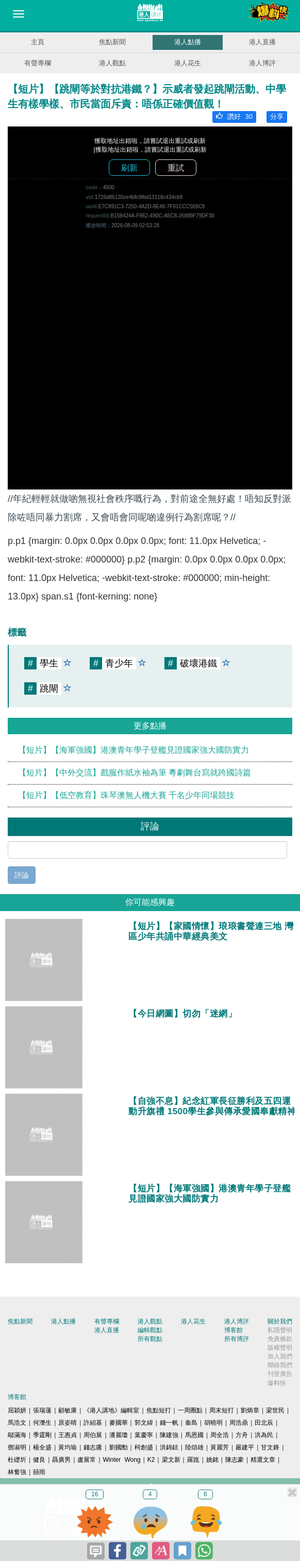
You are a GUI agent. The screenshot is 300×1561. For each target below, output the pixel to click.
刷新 (129, 168)
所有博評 (236, 1338)
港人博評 (262, 63)
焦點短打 (158, 1410)
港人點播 (187, 42)
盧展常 (86, 1459)
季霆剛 (42, 1435)
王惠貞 (67, 1435)
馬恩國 (194, 1435)
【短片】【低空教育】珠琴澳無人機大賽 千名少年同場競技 (126, 795)
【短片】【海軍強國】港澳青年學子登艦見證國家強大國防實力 (133, 750)
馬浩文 (17, 1422)
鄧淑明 (17, 1447)
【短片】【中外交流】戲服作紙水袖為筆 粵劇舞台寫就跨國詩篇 (134, 772)
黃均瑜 (67, 1447)
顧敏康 (67, 1410)
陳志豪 (234, 1459)
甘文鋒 (270, 1447)
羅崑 (193, 1459)
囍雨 (39, 1472)
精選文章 (263, 1459)
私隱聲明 (280, 1330)
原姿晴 (67, 1422)
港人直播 (262, 42)
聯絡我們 (280, 1365)
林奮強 (17, 1472)
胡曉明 (213, 1422)
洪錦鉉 (169, 1447)
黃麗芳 (219, 1447)
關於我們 (280, 1321)
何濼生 (42, 1422)
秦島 (191, 1422)
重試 (176, 168)
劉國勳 (118, 1447)
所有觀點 (150, 1338)
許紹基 (93, 1422)
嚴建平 (245, 1447)
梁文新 (171, 1459)
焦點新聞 (112, 42)
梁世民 (275, 1410)
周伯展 (93, 1435)
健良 (39, 1459)
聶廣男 (61, 1459)
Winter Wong (122, 1459)
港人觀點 (112, 63)
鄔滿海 (17, 1435)
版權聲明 (280, 1347)
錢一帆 (169, 1422)
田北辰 (264, 1422)
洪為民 (264, 1435)
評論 (21, 875)
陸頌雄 (194, 1447)
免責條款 (280, 1338)
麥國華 (118, 1422)
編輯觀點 (150, 1330)
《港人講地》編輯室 (111, 1410)
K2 (151, 1459)
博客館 (233, 1330)
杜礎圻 (17, 1459)
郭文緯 (144, 1422)
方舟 (242, 1435)
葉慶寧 (144, 1435)
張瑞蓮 (42, 1410)
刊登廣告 (280, 1373)
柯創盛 (144, 1447)
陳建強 (169, 1435)
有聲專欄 (37, 63)
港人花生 (187, 63)
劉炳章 (250, 1410)
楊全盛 (42, 1447)
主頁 (37, 42)
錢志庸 (93, 1447)
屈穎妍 (17, 1410)
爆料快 (277, 1383)
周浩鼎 (238, 1422)
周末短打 (221, 1410)
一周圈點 (190, 1410)
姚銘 (212, 1459)
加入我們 (280, 1356)
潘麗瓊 (118, 1435)
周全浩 (219, 1435)
